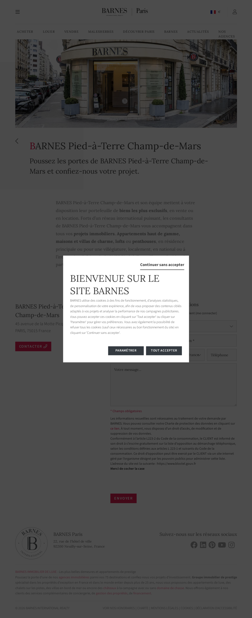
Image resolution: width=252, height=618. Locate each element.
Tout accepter (164, 350)
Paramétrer (125, 350)
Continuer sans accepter (162, 265)
